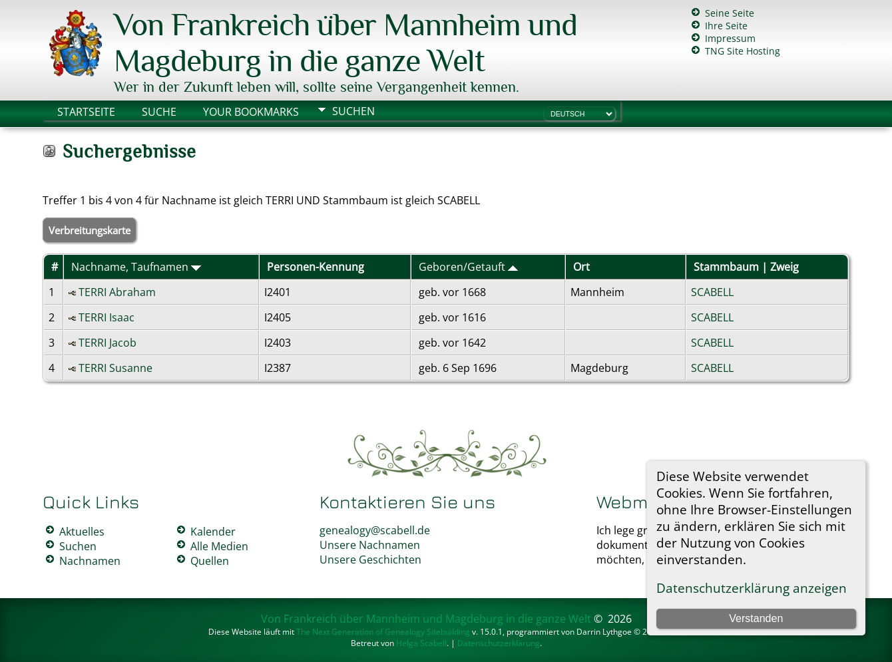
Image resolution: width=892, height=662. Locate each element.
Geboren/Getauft (468, 266)
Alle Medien (219, 546)
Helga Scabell (421, 643)
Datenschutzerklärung (498, 643)
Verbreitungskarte (89, 230)
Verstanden (756, 618)
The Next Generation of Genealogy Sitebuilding (383, 631)
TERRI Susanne (115, 368)
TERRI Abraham (117, 292)
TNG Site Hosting (742, 51)
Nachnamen (89, 561)
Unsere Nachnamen (370, 545)
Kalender (213, 531)
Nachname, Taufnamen (136, 266)
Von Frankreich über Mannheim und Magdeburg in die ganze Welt (345, 43)
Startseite (86, 111)
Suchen (353, 111)
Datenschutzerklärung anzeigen (751, 587)
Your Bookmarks (251, 111)
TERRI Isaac (106, 317)
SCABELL (712, 292)
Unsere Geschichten (370, 559)
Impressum (730, 38)
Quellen (209, 561)
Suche (159, 111)
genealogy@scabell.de (375, 530)
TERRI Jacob (107, 342)
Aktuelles (82, 531)
